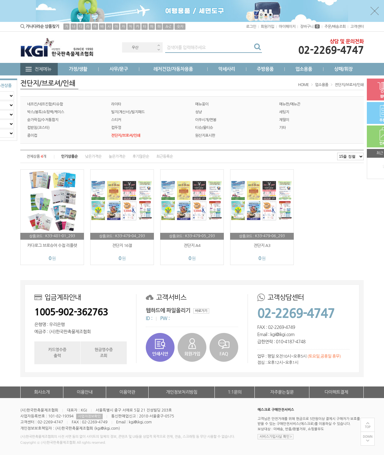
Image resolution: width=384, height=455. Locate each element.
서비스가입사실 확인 (275, 436)
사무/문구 (119, 69)
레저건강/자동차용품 (173, 69)
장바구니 (310, 26)
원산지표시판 (205, 135)
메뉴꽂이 (202, 104)
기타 (282, 128)
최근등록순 (164, 156)
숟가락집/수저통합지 (42, 120)
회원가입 (267, 26)
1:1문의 (235, 392)
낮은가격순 (93, 156)
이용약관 (127, 392)
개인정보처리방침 (181, 392)
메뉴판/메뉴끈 (289, 104)
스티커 (116, 120)
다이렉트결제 (336, 392)
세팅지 (284, 112)
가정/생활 (78, 69)
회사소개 (42, 392)
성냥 (198, 112)
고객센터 (357, 26)
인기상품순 (69, 156)
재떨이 (284, 120)
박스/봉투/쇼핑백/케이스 (45, 112)
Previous (158, 45)
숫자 (180, 26)
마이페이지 (287, 26)
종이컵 (32, 135)
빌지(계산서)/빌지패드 (128, 112)
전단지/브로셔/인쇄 (349, 85)
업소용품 (303, 69)
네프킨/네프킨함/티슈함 (45, 104)
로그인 (251, 26)
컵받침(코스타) (38, 128)
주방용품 (265, 69)
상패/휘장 (343, 69)
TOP (368, 427)
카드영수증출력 (57, 352)
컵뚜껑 (116, 128)
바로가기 (201, 311)
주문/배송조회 (335, 26)
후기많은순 (140, 156)
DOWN (367, 436)
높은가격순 (117, 156)
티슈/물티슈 (204, 128)
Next (158, 50)
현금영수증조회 (104, 352)
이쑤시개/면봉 (205, 120)
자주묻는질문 (281, 392)
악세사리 (226, 69)
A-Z (168, 26)
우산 (135, 47)
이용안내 (84, 392)
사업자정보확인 (89, 416)
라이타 (116, 104)
